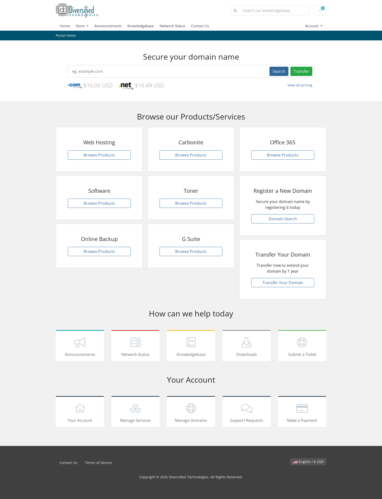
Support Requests (246, 412)
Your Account (80, 412)
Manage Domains (191, 412)
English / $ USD (308, 461)
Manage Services (135, 412)
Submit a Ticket (302, 346)
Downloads (246, 346)
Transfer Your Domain (282, 282)
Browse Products (99, 155)
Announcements (108, 25)
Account (312, 25)
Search (279, 71)
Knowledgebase (140, 25)
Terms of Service (98, 462)
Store (81, 25)
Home (65, 25)
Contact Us (200, 25)
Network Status (172, 25)
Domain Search (283, 219)
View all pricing (299, 85)
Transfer (301, 71)
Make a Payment (302, 412)
